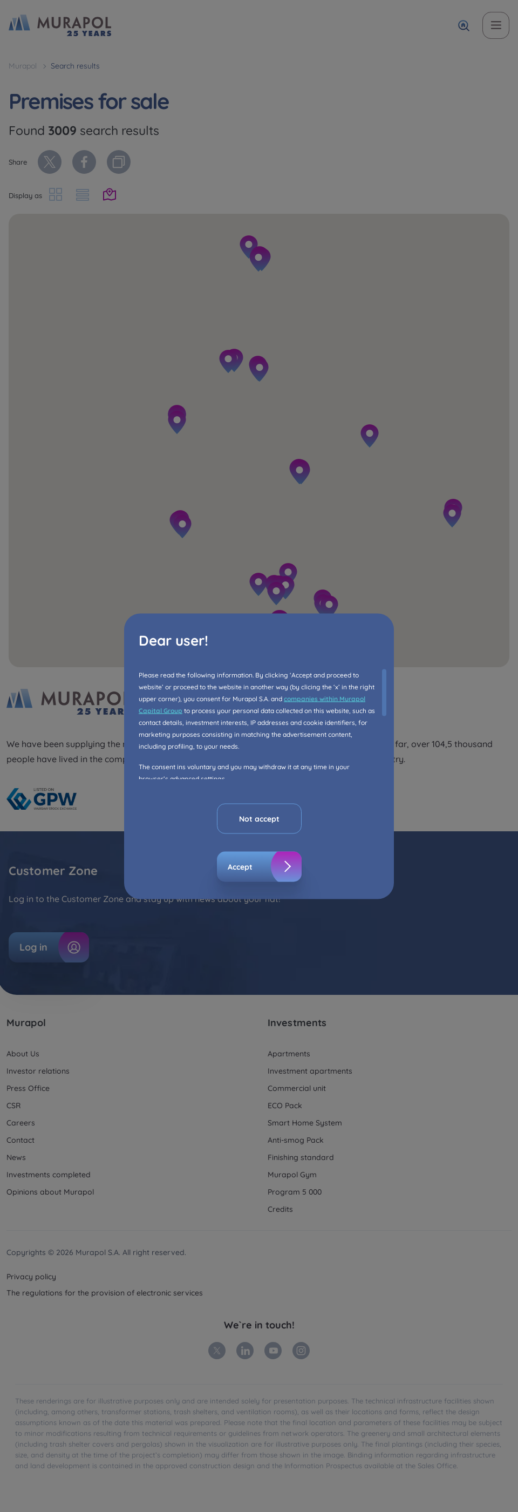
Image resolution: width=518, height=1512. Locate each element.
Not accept (259, 818)
